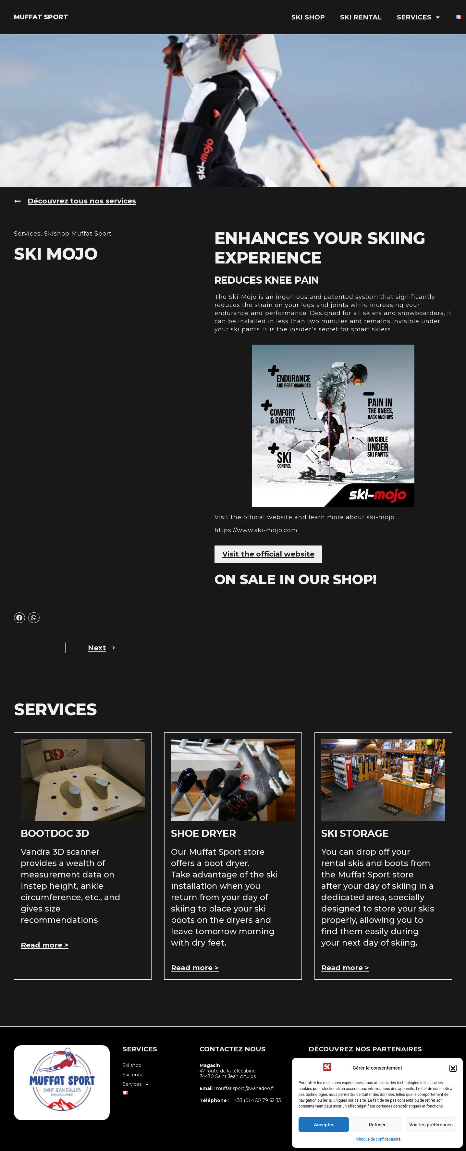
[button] (453, 1068)
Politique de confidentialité (377, 1139)
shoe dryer (203, 833)
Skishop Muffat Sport (78, 233)
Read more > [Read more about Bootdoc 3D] (44, 945)
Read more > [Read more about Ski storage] (345, 967)
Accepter (323, 1125)
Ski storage (355, 833)
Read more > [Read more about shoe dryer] (195, 967)
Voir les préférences (431, 1125)
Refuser (377, 1125)
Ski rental (361, 17)
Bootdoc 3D (55, 833)
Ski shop (308, 17)
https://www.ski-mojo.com (256, 530)
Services (419, 17)
